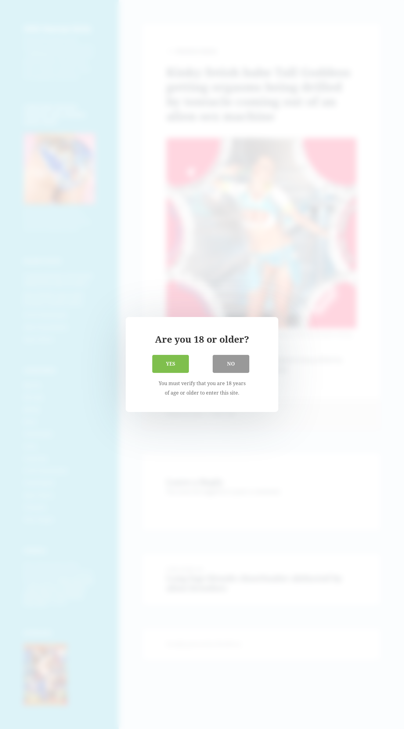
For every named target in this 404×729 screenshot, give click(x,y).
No (231, 363)
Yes (170, 363)
